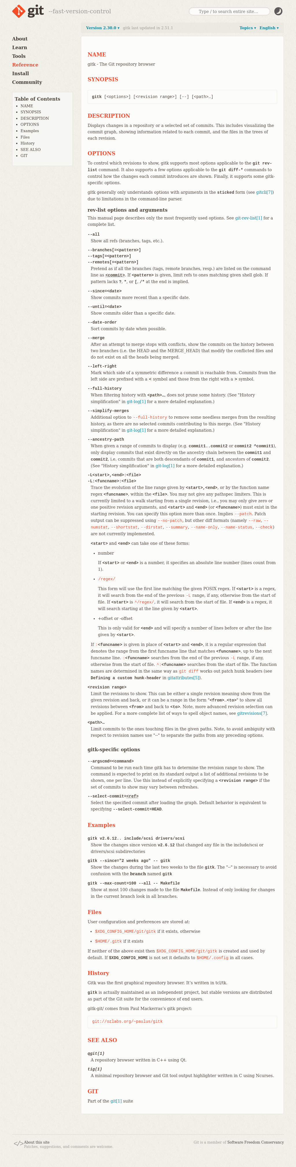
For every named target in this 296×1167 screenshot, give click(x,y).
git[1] (116, 1101)
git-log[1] (136, 401)
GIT (24, 156)
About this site (36, 1142)
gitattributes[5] (183, 677)
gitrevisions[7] (252, 713)
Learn (19, 47)
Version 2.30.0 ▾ (102, 28)
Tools (19, 56)
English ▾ (269, 28)
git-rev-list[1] (248, 218)
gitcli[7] (264, 192)
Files (25, 137)
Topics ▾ (248, 28)
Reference (25, 65)
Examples (30, 131)
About (19, 39)
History (28, 143)
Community (27, 82)
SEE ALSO (31, 149)
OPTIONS (30, 124)
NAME (27, 106)
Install (20, 73)
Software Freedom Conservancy (255, 1142)
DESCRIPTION (35, 118)
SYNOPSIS (31, 112)
